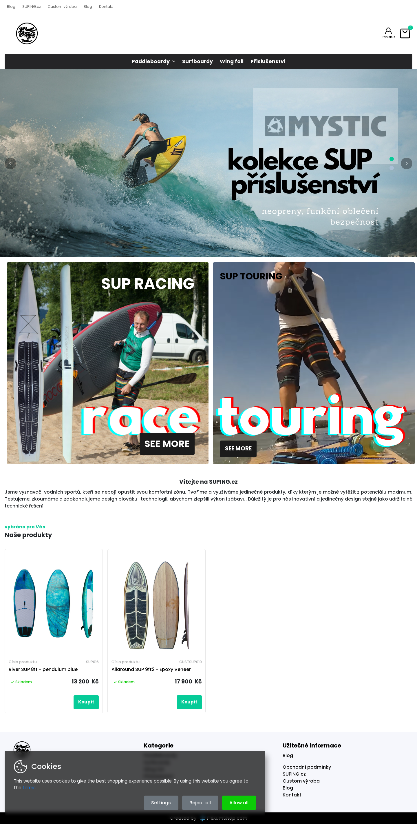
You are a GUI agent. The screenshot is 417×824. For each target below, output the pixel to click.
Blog (11, 6)
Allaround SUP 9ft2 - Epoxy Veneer (151, 669)
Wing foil (232, 61)
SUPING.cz (31, 6)
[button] (10, 163)
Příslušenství (268, 61)
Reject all (200, 802)
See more (167, 443)
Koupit (86, 702)
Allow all (238, 802)
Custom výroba (62, 6)
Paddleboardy (151, 61)
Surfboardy (197, 61)
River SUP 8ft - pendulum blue (43, 669)
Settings (161, 802)
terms (29, 788)
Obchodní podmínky (307, 767)
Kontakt (106, 6)
